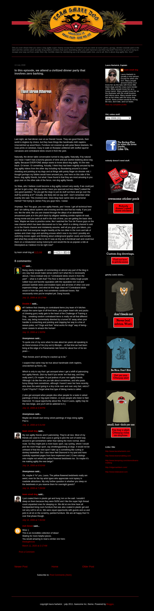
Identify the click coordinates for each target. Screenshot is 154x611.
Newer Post (20, 566)
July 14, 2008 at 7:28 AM (33, 488)
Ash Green (27, 526)
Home (55, 566)
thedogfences (28, 542)
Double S (26, 304)
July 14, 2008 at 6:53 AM (33, 465)
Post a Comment (26, 552)
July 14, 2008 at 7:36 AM (33, 520)
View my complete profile (116, 105)
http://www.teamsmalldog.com (118, 456)
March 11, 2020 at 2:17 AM (34, 546)
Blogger (109, 604)
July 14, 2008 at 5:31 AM (33, 425)
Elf (23, 266)
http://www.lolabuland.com (116, 472)
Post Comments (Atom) (61, 575)
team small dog (30, 431)
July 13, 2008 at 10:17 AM (34, 297)
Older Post (88, 566)
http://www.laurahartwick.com (117, 451)
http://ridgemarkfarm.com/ (116, 467)
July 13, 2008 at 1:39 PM (33, 332)
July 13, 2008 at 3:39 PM (33, 408)
